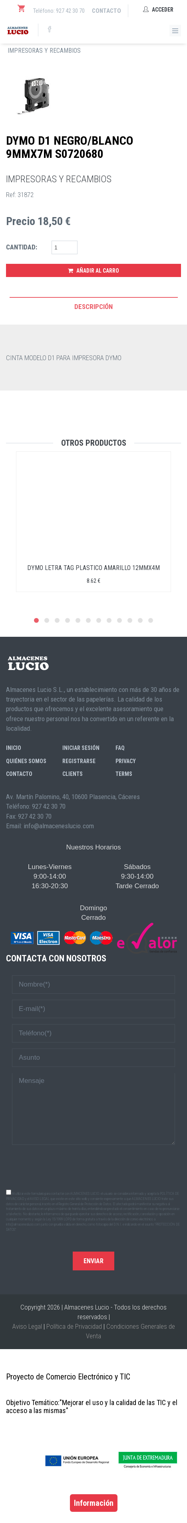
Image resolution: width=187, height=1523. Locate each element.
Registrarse (78, 761)
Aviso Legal (27, 1326)
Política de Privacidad (74, 1326)
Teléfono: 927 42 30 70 (59, 10)
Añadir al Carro (93, 270)
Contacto (106, 10)
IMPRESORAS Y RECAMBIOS (44, 50)
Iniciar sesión (80, 748)
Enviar (93, 1261)
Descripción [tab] (93, 307)
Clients (72, 774)
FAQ (120, 748)
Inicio (13, 748)
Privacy (125, 761)
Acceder (158, 9)
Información (93, 1503)
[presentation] (93, 1166)
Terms (123, 774)
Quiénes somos (26, 761)
